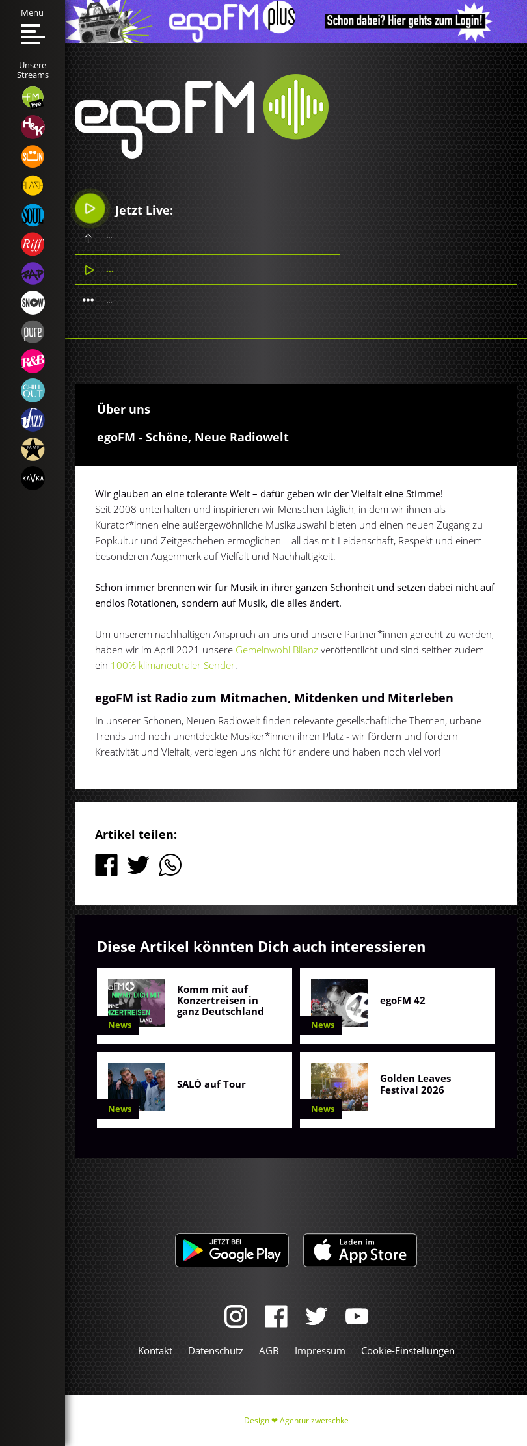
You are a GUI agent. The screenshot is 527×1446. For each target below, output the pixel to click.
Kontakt (155, 1350)
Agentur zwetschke (314, 1420)
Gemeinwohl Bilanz (277, 649)
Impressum (320, 1350)
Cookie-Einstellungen (408, 1350)
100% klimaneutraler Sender (173, 665)
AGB (269, 1350)
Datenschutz (215, 1350)
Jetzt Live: (124, 209)
